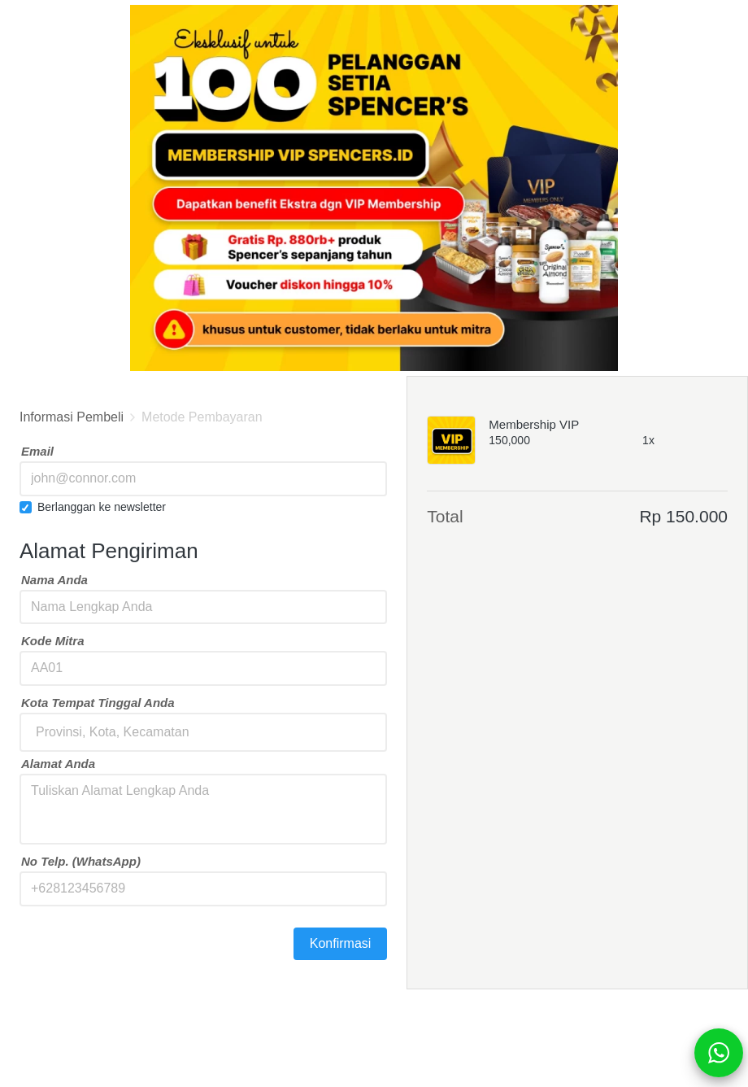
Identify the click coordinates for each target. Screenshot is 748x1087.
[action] (718, 1052)
